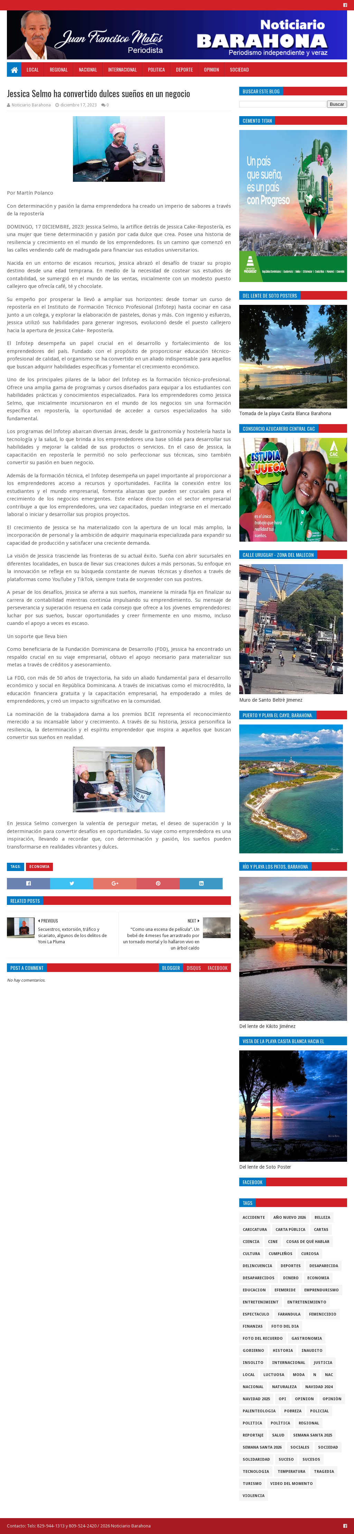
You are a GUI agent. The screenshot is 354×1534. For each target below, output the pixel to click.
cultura (251, 1254)
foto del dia (285, 1326)
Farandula (289, 1314)
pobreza (292, 1411)
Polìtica (280, 1423)
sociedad (328, 1447)
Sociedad (239, 69)
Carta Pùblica (290, 1229)
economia (39, 867)
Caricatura (255, 1229)
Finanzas (253, 1326)
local (249, 1375)
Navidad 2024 (319, 1387)
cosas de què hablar (307, 1242)
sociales (299, 1447)
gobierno (253, 1350)
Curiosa (310, 1254)
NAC (329, 1375)
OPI (282, 1399)
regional (309, 1423)
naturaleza (284, 1387)
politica (252, 1423)
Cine (273, 1242)
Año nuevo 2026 (289, 1217)
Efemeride (285, 1290)
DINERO (291, 1278)
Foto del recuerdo (263, 1338)
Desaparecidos (258, 1278)
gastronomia (306, 1338)
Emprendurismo (321, 1290)
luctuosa (273, 1375)
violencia (253, 1496)
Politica (156, 69)
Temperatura (291, 1471)
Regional (59, 69)
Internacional (122, 69)
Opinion (211, 69)
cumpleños (280, 1254)
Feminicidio (322, 1314)
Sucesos (311, 1459)
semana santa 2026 (262, 1447)
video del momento (291, 1483)
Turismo (252, 1483)
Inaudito (312, 1350)
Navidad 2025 (256, 1399)
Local (33, 69)
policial (319, 1411)
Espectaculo (256, 1314)
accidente (254, 1217)
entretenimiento (306, 1302)
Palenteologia (259, 1411)
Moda (299, 1375)
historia (283, 1350)
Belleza (322, 1217)
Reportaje (253, 1435)
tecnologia (256, 1471)
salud (278, 1435)
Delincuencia (257, 1266)
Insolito (253, 1362)
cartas (321, 1229)
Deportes (291, 1266)
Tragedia (324, 1471)
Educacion (254, 1290)
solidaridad (256, 1459)
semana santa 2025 (312, 1435)
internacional (288, 1362)
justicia (323, 1362)
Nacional (88, 69)
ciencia (251, 1242)
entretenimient (261, 1302)
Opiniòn (332, 1399)
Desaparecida (323, 1266)
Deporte (184, 69)
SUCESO (286, 1459)
